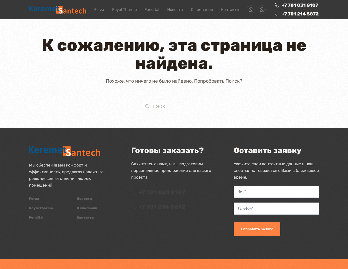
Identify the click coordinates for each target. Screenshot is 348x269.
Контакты (230, 9)
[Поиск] (174, 106)
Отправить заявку (257, 229)
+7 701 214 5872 (297, 14)
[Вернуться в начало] (58, 9)
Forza (99, 9)
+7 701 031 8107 (296, 5)
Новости (175, 9)
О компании (202, 9)
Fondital (152, 9)
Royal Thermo (124, 9)
